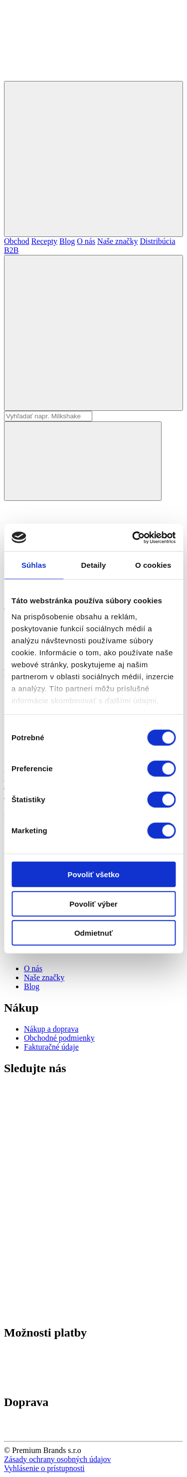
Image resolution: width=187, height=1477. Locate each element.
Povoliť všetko (94, 874)
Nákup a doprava (51, 1029)
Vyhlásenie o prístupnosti (44, 1468)
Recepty (44, 241)
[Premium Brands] (79, 76)
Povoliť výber (93, 903)
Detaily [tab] (93, 565)
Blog (67, 241)
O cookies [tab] (153, 565)
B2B (11, 250)
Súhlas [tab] (33, 565)
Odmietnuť (93, 933)
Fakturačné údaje (51, 1047)
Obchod (16, 241)
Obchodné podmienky (59, 1038)
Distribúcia (157, 241)
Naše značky (117, 241)
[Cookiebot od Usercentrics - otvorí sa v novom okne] (133, 537)
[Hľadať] (93, 333)
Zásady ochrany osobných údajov (57, 1459)
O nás (86, 241)
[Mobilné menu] (93, 159)
